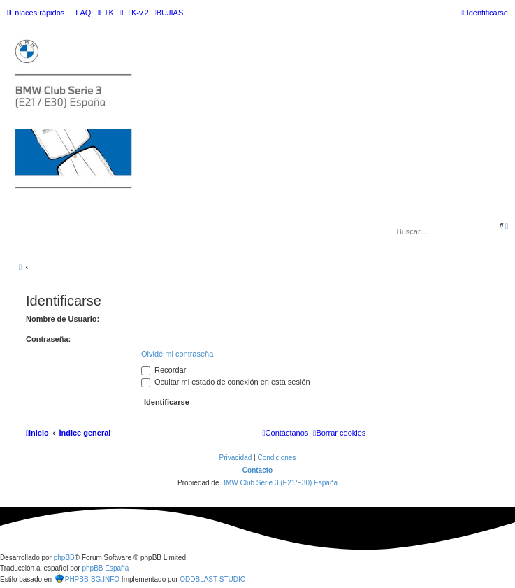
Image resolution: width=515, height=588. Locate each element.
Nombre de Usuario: (62, 319)
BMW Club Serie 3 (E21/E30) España (279, 483)
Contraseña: (48, 339)
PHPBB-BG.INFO (86, 577)
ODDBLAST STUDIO (212, 579)
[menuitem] (82, 12)
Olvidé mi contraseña (177, 354)
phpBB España (105, 568)
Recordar (163, 370)
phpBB (64, 557)
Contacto (257, 470)
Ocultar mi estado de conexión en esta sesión (225, 382)
